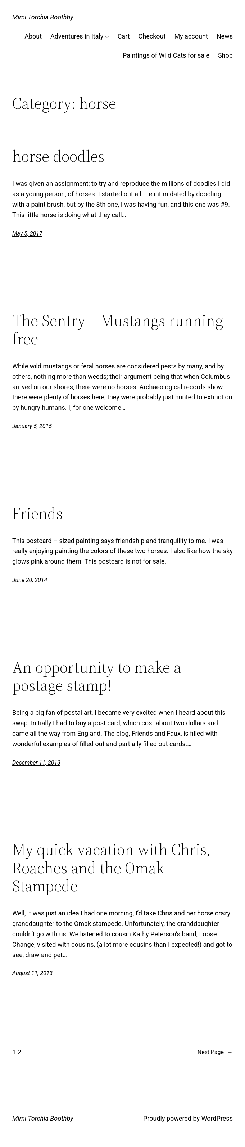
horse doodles (58, 156)
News (225, 36)
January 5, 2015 (32, 426)
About (33, 36)
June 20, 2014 (29, 580)
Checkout (152, 36)
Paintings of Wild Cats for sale (166, 55)
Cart (124, 36)
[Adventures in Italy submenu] (107, 37)
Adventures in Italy (76, 36)
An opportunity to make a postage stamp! (96, 676)
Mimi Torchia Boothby (42, 17)
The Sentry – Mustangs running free (117, 330)
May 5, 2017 (27, 233)
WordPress (216, 1118)
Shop (225, 55)
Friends (37, 514)
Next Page (215, 1052)
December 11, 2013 (36, 762)
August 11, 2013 (32, 973)
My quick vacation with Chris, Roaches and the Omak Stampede (111, 868)
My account (191, 36)
